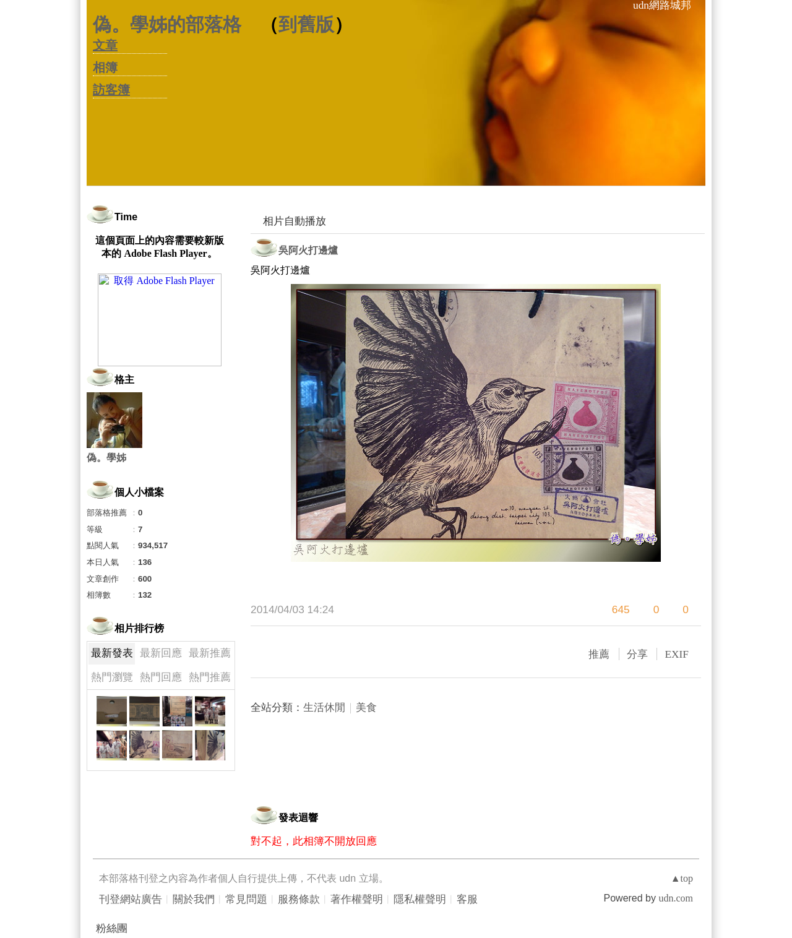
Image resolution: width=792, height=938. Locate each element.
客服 (467, 899)
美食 (366, 707)
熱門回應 (161, 677)
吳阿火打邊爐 (308, 250)
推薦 (598, 654)
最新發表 (112, 653)
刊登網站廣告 (130, 899)
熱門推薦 (210, 677)
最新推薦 (210, 653)
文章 (105, 45)
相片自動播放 (294, 221)
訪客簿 (111, 90)
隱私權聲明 (420, 899)
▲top (682, 878)
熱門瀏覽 (112, 677)
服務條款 (299, 899)
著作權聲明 (356, 899)
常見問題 (246, 899)
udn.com (675, 898)
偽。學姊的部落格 (167, 24)
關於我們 (194, 899)
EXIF (677, 654)
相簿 (105, 67)
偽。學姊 (106, 457)
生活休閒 (324, 707)
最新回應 (161, 653)
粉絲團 (111, 928)
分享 (637, 654)
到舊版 (306, 24)
